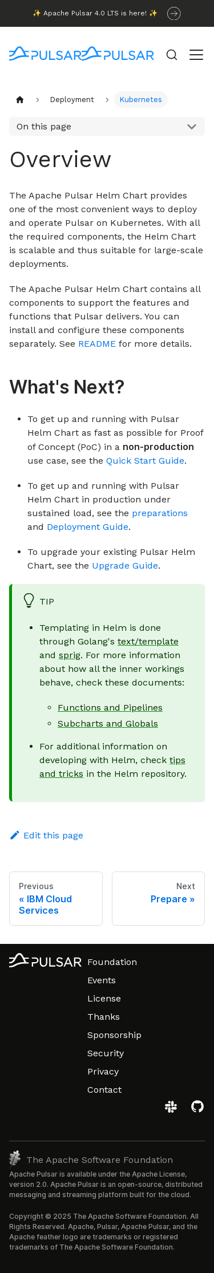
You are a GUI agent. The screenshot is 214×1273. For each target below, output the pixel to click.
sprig (69, 655)
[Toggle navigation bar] (196, 54)
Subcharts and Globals (108, 723)
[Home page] (20, 99)
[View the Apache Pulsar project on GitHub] (197, 1110)
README (97, 343)
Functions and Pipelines (110, 707)
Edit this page (46, 835)
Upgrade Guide (125, 565)
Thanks (103, 1016)
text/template (148, 641)
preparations (160, 513)
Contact (104, 1089)
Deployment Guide (87, 526)
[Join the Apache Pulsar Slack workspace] (172, 1110)
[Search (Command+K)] (172, 54)
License (104, 998)
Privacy (103, 1071)
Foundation (112, 961)
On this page (44, 126)
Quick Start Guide (145, 460)
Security (105, 1053)
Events (101, 980)
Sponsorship (114, 1034)
